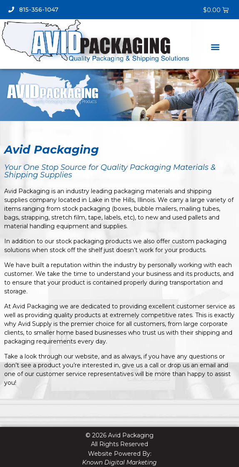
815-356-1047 (33, 9)
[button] (215, 46)
